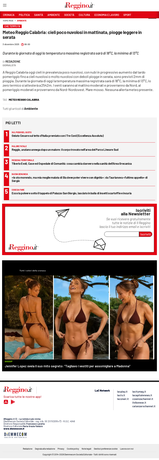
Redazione (12, 61)
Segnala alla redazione (45, 448)
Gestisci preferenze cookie (105, 448)
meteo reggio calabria (24, 99)
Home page (8, 20)
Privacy (61, 448)
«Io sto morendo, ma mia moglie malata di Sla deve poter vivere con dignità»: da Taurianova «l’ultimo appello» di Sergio (79, 179)
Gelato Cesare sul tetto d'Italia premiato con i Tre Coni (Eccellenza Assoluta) (58, 135)
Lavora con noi (127, 448)
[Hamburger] (5, 6)
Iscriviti (145, 234)
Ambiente (22, 20)
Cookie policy (73, 448)
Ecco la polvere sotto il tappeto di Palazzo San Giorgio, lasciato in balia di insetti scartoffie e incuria (72, 193)
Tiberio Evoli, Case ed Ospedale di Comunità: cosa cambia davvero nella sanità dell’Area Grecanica (72, 163)
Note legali (86, 448)
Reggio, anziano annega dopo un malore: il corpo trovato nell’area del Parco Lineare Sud (65, 149)
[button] (152, 22)
